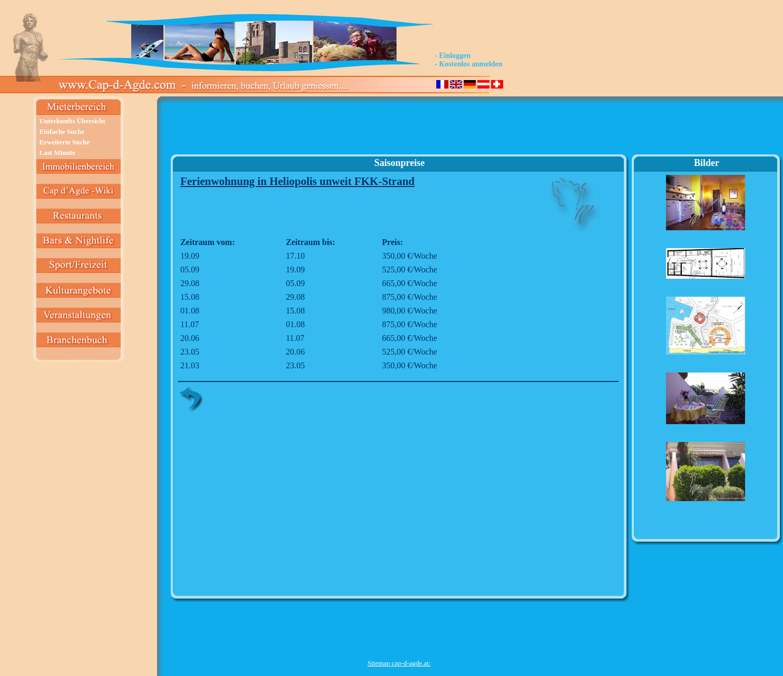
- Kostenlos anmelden (468, 64)
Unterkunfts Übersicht (72, 121)
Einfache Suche (62, 131)
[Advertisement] (399, 129)
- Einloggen (453, 56)
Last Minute (57, 152)
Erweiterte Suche (65, 142)
